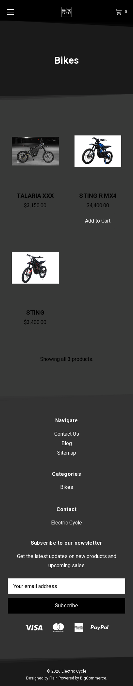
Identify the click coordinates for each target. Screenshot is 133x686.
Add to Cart (97, 221)
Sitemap (66, 463)
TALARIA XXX (35, 195)
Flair (53, 678)
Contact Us (66, 445)
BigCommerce (93, 678)
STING (35, 314)
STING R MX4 (97, 195)
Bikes (66, 518)
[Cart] (118, 12)
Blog (66, 454)
